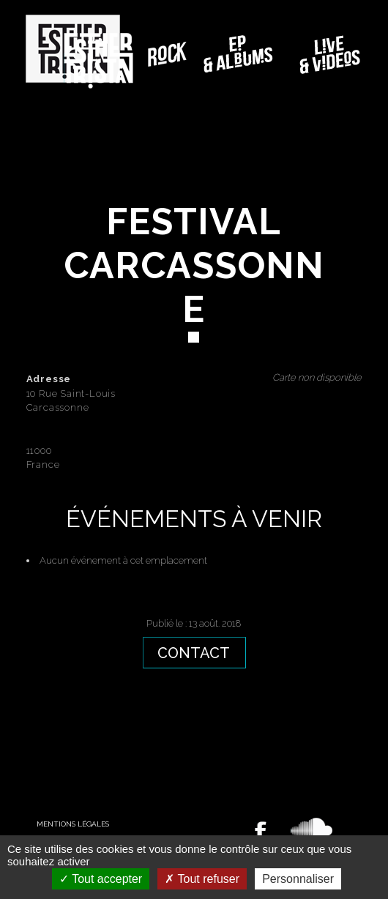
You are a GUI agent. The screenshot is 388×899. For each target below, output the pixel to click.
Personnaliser (298, 879)
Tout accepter (100, 879)
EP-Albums (239, 54)
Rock (167, 54)
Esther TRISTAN (98, 61)
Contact (193, 653)
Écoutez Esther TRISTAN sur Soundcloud (312, 829)
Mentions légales (73, 824)
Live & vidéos (331, 54)
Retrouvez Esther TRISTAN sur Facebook (260, 831)
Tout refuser (202, 879)
